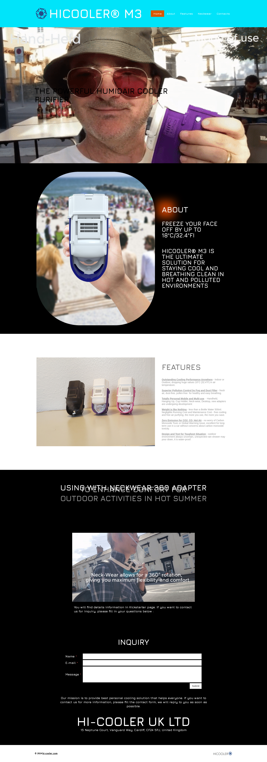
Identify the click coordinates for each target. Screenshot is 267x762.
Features (186, 13)
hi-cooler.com (50, 753)
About (171, 13)
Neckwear (204, 13)
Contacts (223, 13)
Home (157, 13)
